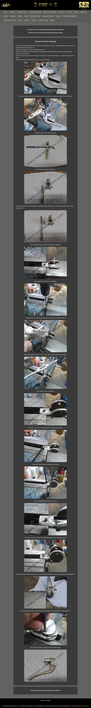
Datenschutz (62, 12)
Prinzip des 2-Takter (35, 16)
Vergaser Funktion (43, 20)
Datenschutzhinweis (76, 706)
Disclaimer (69, 12)
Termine (20, 20)
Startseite (58, 16)
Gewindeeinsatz (37, 427)
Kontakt (5, 16)
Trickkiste (26, 20)
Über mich (34, 20)
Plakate (26, 16)
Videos (52, 20)
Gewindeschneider (43, 354)
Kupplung (31, 49)
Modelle (20, 16)
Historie (76, 12)
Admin (5, 12)
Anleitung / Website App (35, 12)
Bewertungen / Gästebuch (49, 12)
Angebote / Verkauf (22, 12)
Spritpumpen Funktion (48, 16)
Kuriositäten (13, 16)
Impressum (83, 12)
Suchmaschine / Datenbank (70, 16)
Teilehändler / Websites (9, 20)
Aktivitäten (12, 12)
